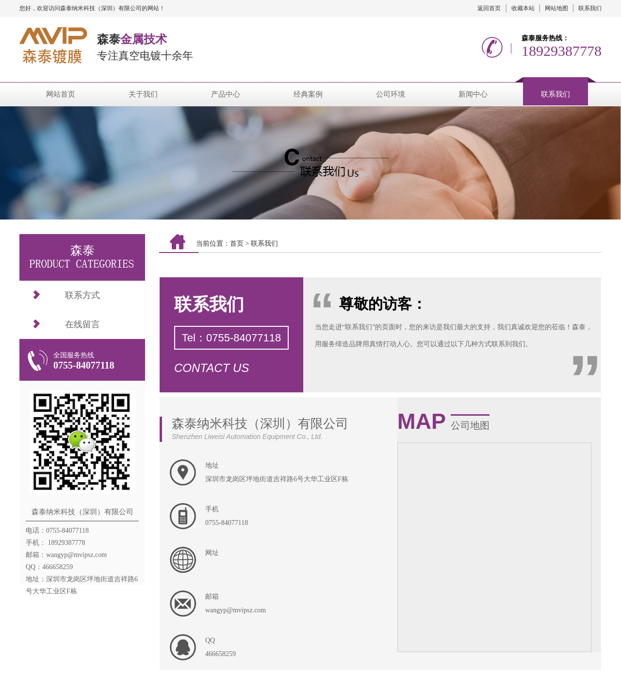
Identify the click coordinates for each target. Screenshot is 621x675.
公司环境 (390, 94)
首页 (237, 243)
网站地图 (556, 8)
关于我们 (143, 94)
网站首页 (60, 94)
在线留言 (82, 324)
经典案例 (308, 94)
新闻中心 (473, 94)
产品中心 (225, 94)
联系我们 (590, 8)
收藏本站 (523, 8)
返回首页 (489, 8)
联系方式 (82, 295)
